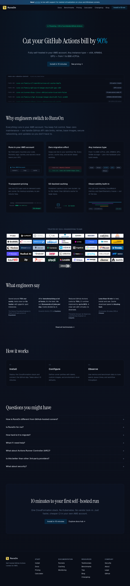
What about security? (16, 466)
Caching (61, 567)
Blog (107, 8)
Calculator (88, 8)
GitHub (107, 574)
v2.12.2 (37, 2)
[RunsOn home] (9, 7)
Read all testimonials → (65, 327)
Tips (83, 570)
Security (108, 563)
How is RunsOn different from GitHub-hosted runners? (32, 419)
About (107, 567)
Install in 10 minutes (58, 64)
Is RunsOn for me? (15, 427)
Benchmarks (69, 8)
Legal (107, 570)
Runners (61, 563)
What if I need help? (15, 443)
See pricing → (77, 64)
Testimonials (86, 563)
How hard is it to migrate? (18, 435)
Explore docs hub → (77, 521)
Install (37, 563)
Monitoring (62, 570)
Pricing (79, 8)
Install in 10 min (119, 7)
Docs (60, 8)
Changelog (99, 8)
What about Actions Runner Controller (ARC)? (28, 451)
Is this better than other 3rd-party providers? (27, 458)
